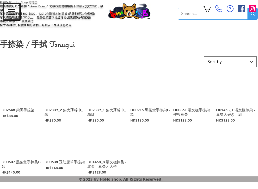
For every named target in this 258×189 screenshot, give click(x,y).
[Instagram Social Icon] (252, 8)
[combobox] (230, 61)
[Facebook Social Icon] (241, 8)
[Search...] (208, 13)
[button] (12, 12)
